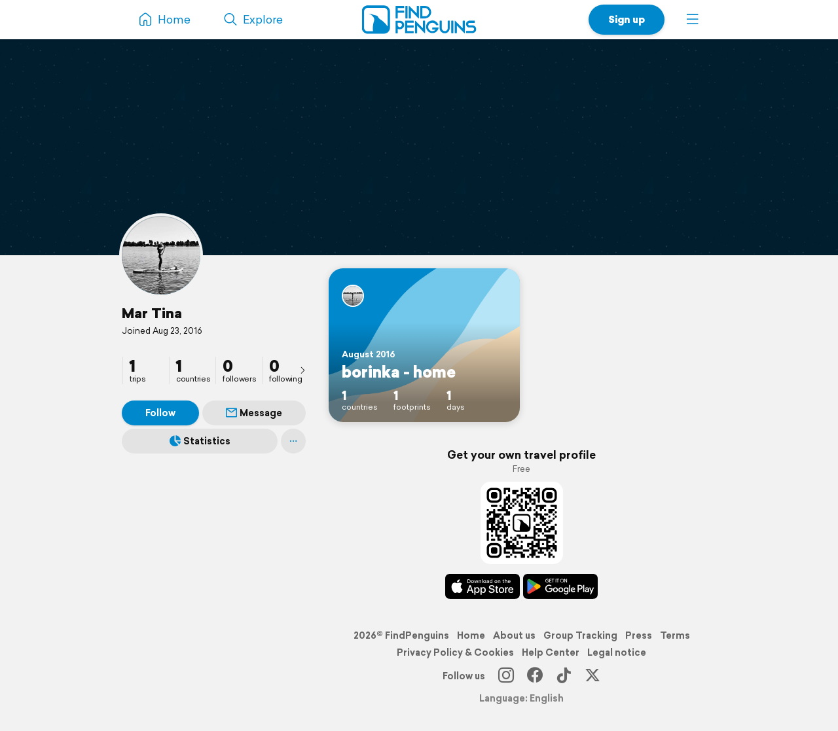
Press (638, 635)
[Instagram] (506, 676)
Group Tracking (580, 635)
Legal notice (616, 652)
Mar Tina (152, 313)
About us (514, 635)
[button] (692, 19)
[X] (592, 676)
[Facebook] (535, 676)
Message (254, 412)
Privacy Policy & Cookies (455, 652)
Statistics (200, 441)
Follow (160, 412)
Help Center (550, 652)
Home (471, 635)
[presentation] (302, 369)
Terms (675, 635)
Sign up (626, 19)
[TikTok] (564, 676)
